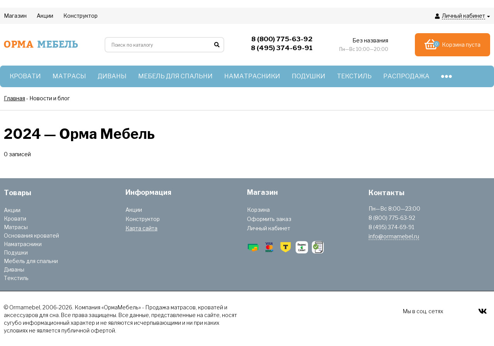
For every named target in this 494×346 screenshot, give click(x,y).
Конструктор (142, 219)
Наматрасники (23, 244)
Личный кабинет (268, 228)
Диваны (14, 269)
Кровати (15, 218)
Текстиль (16, 278)
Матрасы (16, 227)
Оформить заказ (269, 219)
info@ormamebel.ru (394, 236)
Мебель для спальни (31, 261)
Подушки (16, 252)
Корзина (258, 209)
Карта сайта (141, 228)
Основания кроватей (31, 235)
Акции (12, 210)
